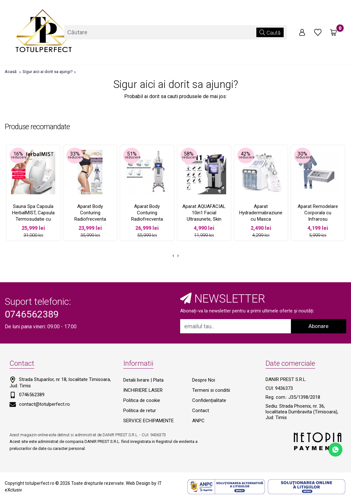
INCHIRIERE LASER (143, 390)
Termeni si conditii (211, 390)
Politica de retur (139, 410)
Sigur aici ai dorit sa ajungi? (48, 71)
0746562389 (31, 394)
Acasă (11, 71)
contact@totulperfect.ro (44, 404)
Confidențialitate (209, 400)
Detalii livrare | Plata (143, 380)
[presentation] (173, 255)
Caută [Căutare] (270, 32)
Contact (200, 410)
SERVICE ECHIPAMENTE (148, 421)
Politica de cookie (141, 400)
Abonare (318, 326)
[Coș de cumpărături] (333, 32)
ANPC (198, 421)
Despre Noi (203, 380)
